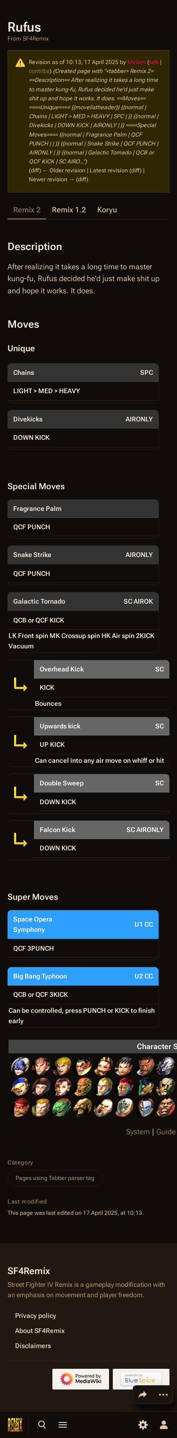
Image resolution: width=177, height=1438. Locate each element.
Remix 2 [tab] (27, 209)
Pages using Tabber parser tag (55, 1178)
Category (21, 1162)
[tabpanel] (88, 626)
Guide (166, 1131)
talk (154, 62)
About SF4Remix (40, 1330)
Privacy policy (35, 1315)
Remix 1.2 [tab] (69, 209)
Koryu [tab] (107, 209)
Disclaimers (33, 1345)
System (138, 1131)
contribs (39, 71)
